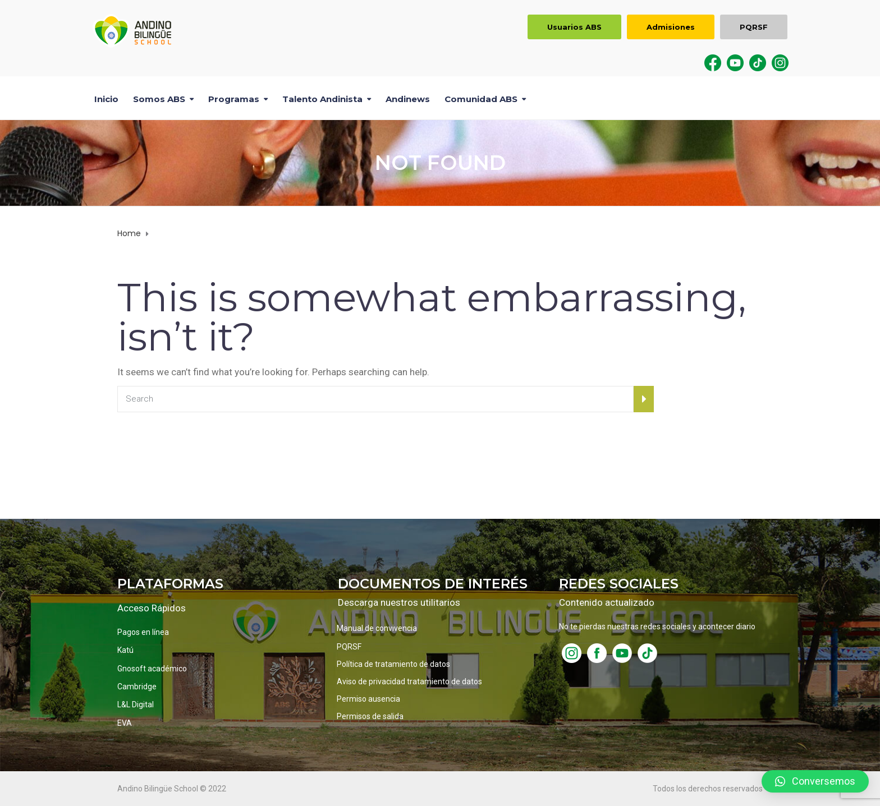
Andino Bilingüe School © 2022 (171, 788)
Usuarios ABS (574, 26)
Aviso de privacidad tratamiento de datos (409, 681)
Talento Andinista (322, 99)
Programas (233, 99)
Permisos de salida (370, 716)
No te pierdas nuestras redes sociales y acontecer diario (657, 626)
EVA (124, 723)
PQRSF (754, 26)
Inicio (106, 99)
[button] (815, 781)
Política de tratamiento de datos (393, 664)
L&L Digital (135, 704)
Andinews (408, 99)
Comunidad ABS (480, 99)
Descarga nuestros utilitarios (399, 602)
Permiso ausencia (368, 698)
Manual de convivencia (377, 628)
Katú (125, 650)
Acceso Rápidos (151, 608)
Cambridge (137, 686)
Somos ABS (159, 99)
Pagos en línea (143, 632)
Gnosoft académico (152, 668)
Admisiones (671, 26)
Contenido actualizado (606, 602)
